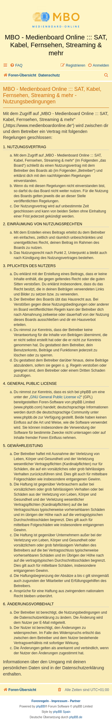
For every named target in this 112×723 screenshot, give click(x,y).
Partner (75, 701)
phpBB (40, 706)
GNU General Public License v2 (55, 397)
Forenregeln (40, 701)
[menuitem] (16, 66)
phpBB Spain (61, 711)
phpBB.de (75, 717)
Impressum (59, 701)
